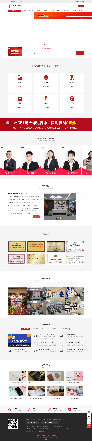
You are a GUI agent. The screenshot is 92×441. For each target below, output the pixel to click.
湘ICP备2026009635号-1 (40, 437)
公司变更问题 (65, 328)
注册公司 (31, 10)
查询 (81, 6)
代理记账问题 (36, 328)
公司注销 (45, 10)
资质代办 (66, 10)
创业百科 (73, 10)
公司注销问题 (55, 328)
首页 (25, 10)
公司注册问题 (26, 328)
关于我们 (77, 1)
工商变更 (38, 10)
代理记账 (52, 10)
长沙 (24, 6)
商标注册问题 (45, 328)
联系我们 (82, 1)
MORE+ (36, 216)
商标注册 (59, 10)
